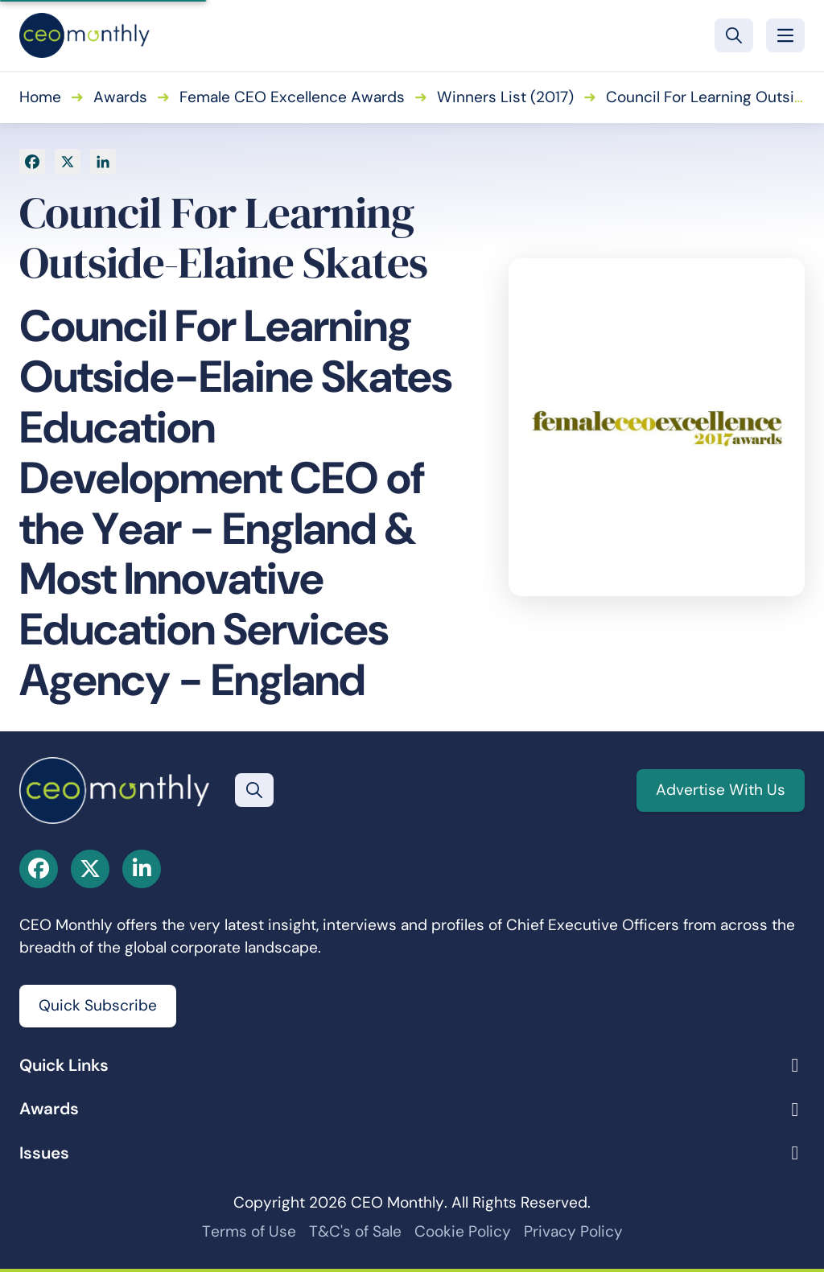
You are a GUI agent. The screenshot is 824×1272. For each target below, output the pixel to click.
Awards (120, 97)
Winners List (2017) (505, 97)
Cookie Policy (462, 1231)
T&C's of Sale (355, 1231)
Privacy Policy (573, 1231)
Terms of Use (249, 1231)
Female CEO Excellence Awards (292, 97)
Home (40, 97)
